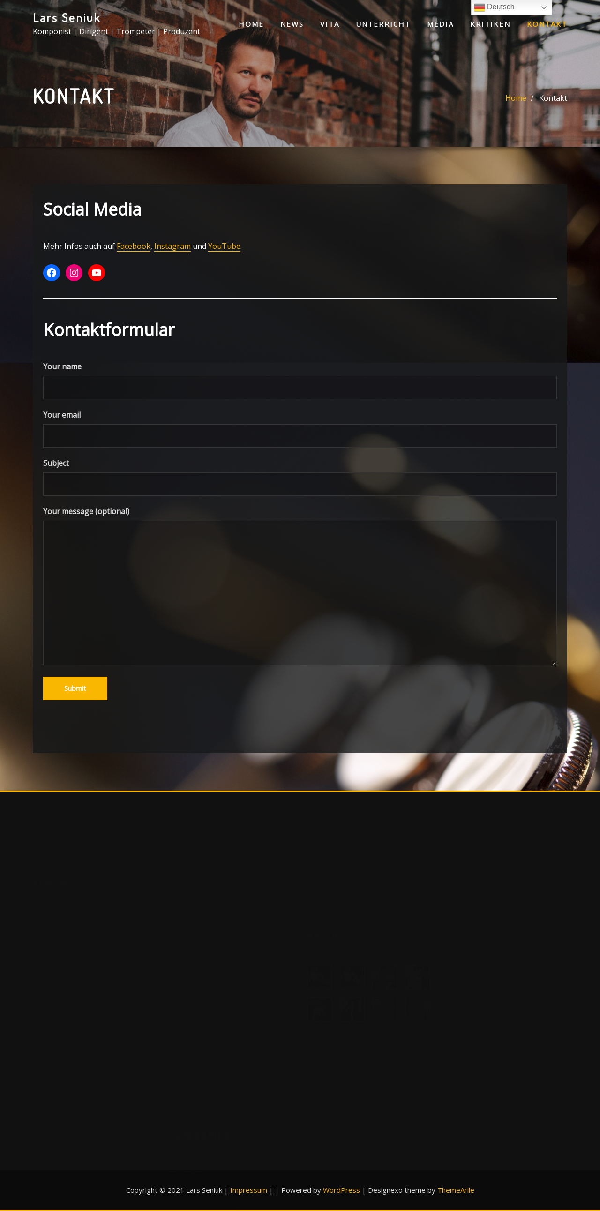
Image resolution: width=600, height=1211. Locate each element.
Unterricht (383, 24)
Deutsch (494, 7)
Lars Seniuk (67, 17)
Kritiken (490, 24)
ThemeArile (455, 1190)
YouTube (224, 248)
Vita (329, 24)
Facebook (133, 248)
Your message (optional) (300, 587)
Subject (300, 479)
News (292, 24)
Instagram (172, 248)
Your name (300, 382)
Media (440, 24)
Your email (300, 431)
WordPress (341, 1190)
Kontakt (547, 24)
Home (251, 24)
